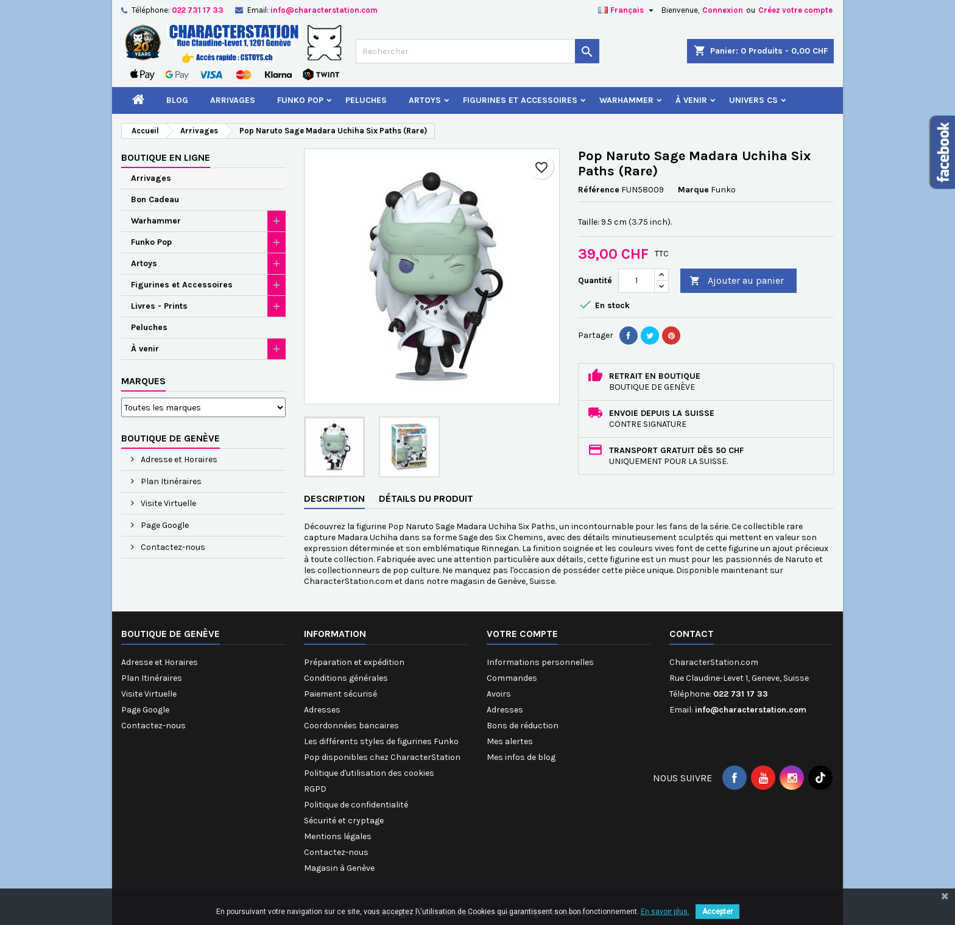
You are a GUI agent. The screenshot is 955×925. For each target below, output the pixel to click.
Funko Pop (300, 100)
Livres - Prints (159, 306)
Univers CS (753, 100)
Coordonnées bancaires (351, 725)
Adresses (322, 710)
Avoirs (499, 694)
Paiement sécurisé (340, 694)
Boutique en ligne (165, 157)
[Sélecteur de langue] (627, 10)
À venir (691, 100)
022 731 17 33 (198, 10)
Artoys (425, 100)
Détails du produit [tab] (426, 498)
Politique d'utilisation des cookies (369, 773)
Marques (143, 381)
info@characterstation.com (324, 10)
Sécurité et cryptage (344, 820)
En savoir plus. (665, 911)
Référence (598, 190)
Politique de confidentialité (356, 805)
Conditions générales (346, 678)
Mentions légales (338, 836)
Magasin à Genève (339, 868)
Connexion (722, 10)
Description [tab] (334, 498)
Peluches (366, 100)
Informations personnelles (540, 662)
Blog (177, 100)
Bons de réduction (523, 725)
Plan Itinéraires (170, 481)
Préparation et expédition (354, 662)
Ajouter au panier (736, 281)
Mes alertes (510, 741)
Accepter (717, 911)
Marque (693, 190)
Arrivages (232, 100)
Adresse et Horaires (178, 459)
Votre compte (522, 633)
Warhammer (626, 100)
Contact (691, 633)
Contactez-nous (172, 547)
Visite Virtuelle (167, 503)
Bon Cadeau (155, 199)
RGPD (315, 789)
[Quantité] (636, 281)
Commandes (512, 678)
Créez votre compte (795, 10)
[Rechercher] (477, 51)
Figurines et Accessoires (520, 100)
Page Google (164, 525)
